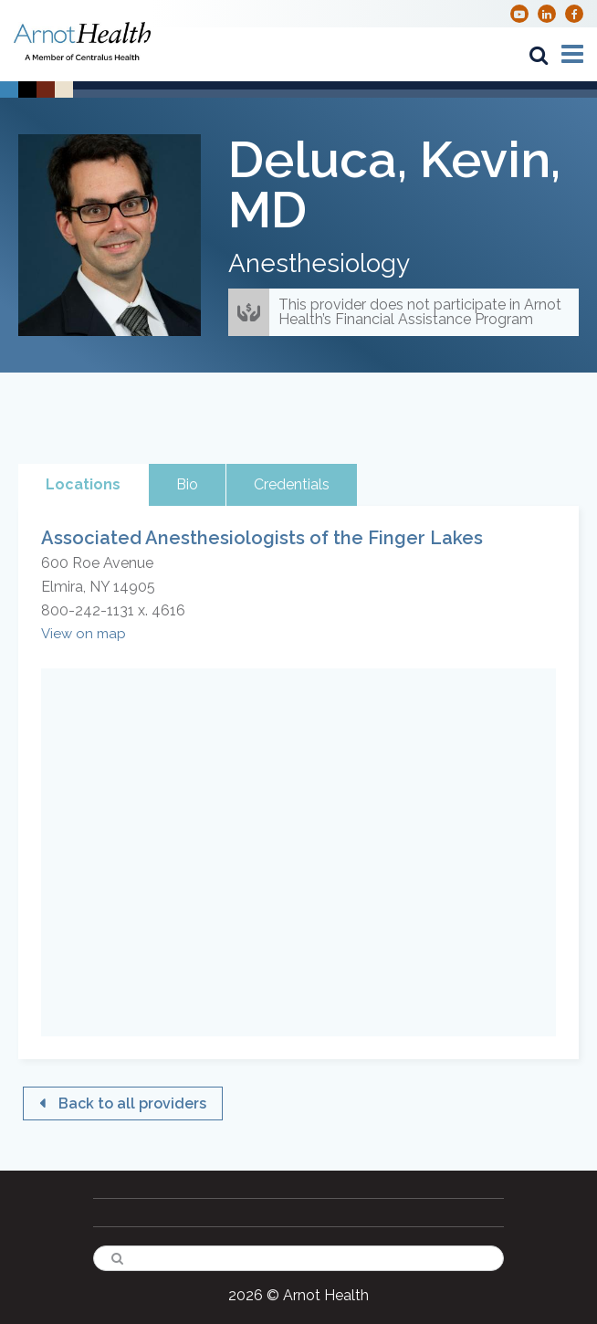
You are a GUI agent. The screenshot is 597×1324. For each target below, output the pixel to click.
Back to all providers (132, 1103)
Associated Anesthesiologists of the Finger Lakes (262, 538)
